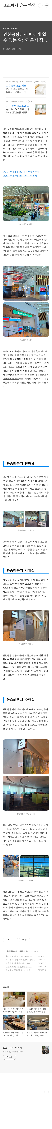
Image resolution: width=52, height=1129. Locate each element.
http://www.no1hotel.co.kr (16, 101)
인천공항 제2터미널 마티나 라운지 (20, 210)
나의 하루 (10, 986)
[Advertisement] (26, 138)
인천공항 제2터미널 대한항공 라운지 (21, 206)
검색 (40, 5)
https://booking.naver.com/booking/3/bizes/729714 (23, 81)
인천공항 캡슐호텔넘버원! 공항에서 (17, 105)
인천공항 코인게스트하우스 (17, 85)
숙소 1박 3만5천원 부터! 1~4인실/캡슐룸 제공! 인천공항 (18, 111)
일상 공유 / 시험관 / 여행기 (13, 1086)
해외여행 (19, 986)
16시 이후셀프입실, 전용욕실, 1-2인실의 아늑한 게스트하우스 (17, 91)
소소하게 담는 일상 (19, 5)
